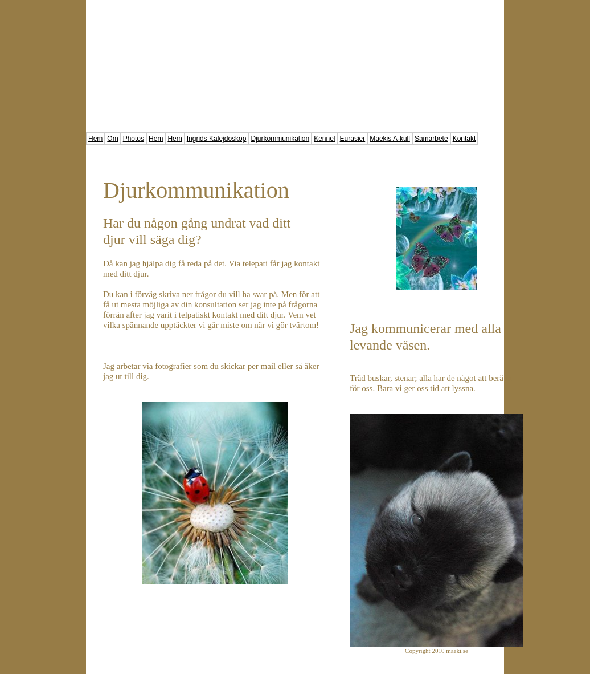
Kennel (324, 139)
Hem (95, 139)
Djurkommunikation (280, 139)
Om (112, 139)
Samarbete (431, 139)
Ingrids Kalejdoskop (217, 139)
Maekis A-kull (390, 139)
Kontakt (464, 139)
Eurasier (353, 139)
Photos (133, 139)
